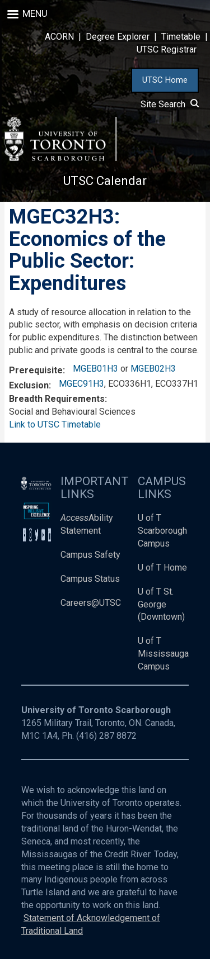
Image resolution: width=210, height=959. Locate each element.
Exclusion (29, 385)
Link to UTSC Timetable (55, 424)
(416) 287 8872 (106, 735)
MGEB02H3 (153, 368)
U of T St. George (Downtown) (161, 604)
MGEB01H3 (95, 368)
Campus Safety (90, 554)
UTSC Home (165, 80)
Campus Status (90, 578)
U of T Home (162, 567)
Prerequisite (36, 370)
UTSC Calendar (105, 181)
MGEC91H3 (81, 383)
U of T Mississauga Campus (163, 653)
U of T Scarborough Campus (162, 530)
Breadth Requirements (57, 398)
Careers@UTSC (90, 602)
